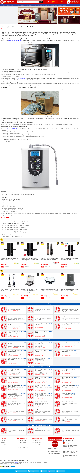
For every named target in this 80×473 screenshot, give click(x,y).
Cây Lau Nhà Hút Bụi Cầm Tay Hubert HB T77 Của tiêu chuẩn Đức (10, 290)
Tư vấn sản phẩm (20, 446)
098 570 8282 (58, 450)
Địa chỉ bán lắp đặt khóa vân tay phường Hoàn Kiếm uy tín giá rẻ (14, 227)
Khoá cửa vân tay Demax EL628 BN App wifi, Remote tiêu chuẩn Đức (69, 259)
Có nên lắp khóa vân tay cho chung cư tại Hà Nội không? (13, 223)
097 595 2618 (57, 451)
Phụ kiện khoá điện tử (6, 234)
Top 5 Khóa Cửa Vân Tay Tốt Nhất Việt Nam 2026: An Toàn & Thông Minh (17, 220)
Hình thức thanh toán (21, 444)
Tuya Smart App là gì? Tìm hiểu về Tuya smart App (12, 236)
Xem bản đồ (23, 315)
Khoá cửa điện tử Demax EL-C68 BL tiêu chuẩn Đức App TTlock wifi (9, 259)
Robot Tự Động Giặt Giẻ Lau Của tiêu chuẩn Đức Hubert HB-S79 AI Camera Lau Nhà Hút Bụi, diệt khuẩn (29, 291)
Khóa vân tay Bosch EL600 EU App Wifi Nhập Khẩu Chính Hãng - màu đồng (49, 259)
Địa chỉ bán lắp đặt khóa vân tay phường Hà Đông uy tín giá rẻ (14, 229)
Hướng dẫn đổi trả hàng (21, 442)
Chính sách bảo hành (36, 442)
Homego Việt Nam (68, 440)
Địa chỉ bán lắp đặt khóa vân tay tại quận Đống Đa (12, 231)
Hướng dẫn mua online (21, 440)
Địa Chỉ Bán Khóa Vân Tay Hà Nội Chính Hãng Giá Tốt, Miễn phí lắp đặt (16, 221)
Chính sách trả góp (36, 444)
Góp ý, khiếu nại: (51, 453)
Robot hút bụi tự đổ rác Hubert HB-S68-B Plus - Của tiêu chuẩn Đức (69, 290)
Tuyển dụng (3, 444)
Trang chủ (3, 440)
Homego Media (67, 443)
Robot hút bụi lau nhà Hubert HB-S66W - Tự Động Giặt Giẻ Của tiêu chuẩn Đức (49, 290)
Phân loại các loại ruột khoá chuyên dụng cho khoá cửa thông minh (15, 232)
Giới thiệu (3, 442)
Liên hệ (2, 446)
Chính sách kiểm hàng (36, 446)
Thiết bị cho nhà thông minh (22, 447)
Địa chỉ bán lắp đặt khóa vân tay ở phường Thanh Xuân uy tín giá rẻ (15, 225)
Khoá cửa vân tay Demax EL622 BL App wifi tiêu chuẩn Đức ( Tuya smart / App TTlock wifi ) (29, 260)
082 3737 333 (54, 448)
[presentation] (19, 15)
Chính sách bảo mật (36, 440)
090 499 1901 (58, 453)
